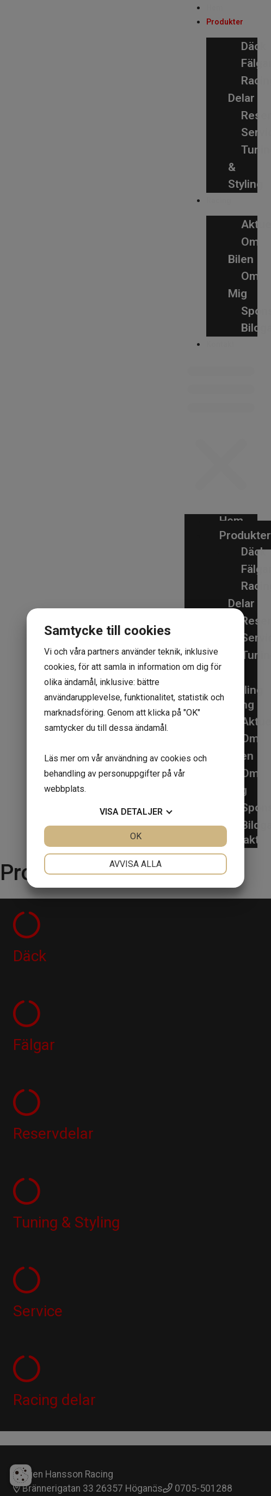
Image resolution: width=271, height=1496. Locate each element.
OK (135, 836)
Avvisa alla (135, 864)
